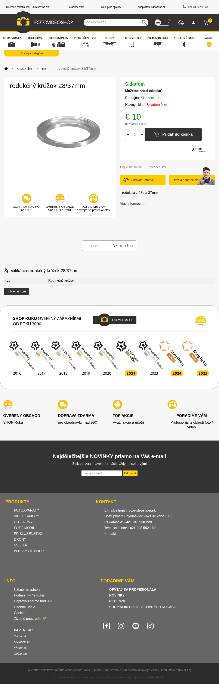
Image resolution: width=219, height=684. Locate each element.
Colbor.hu (20, 653)
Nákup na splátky (27, 589)
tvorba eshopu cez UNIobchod (101, 677)
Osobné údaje (24, 607)
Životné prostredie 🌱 (30, 618)
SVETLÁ (21, 545)
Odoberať (130, 473)
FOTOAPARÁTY (26, 510)
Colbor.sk (20, 636)
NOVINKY (117, 595)
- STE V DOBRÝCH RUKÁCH (142, 607)
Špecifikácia (123, 246)
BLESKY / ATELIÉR (29, 551)
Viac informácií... (132, 203)
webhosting (126, 677)
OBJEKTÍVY (23, 522)
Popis (96, 246)
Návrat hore (16, 291)
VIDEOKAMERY (26, 516)
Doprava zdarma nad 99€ (33, 601)
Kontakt (110, 534)
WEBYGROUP (156, 677)
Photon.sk (20, 648)
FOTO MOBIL (24, 528)
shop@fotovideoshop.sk (136, 510)
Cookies (20, 613)
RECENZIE (118, 601)
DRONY (20, 539)
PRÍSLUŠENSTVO (28, 534)
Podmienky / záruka (29, 595)
